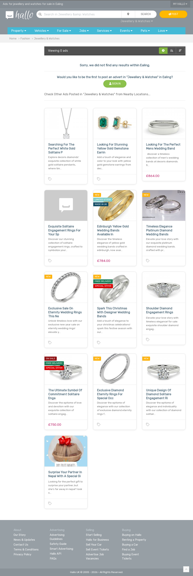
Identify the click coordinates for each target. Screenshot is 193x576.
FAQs (53, 558)
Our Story (20, 535)
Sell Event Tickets (97, 549)
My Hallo (180, 4)
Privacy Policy (22, 554)
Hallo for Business (97, 539)
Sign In (115, 83)
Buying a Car (130, 544)
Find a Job (128, 549)
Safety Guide (58, 544)
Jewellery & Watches (137, 21)
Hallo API (55, 553)
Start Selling (94, 535)
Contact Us (21, 544)
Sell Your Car (94, 544)
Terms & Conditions (26, 549)
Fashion (25, 38)
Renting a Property (134, 539)
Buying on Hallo (131, 535)
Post (173, 14)
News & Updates (24, 539)
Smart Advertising (61, 548)
